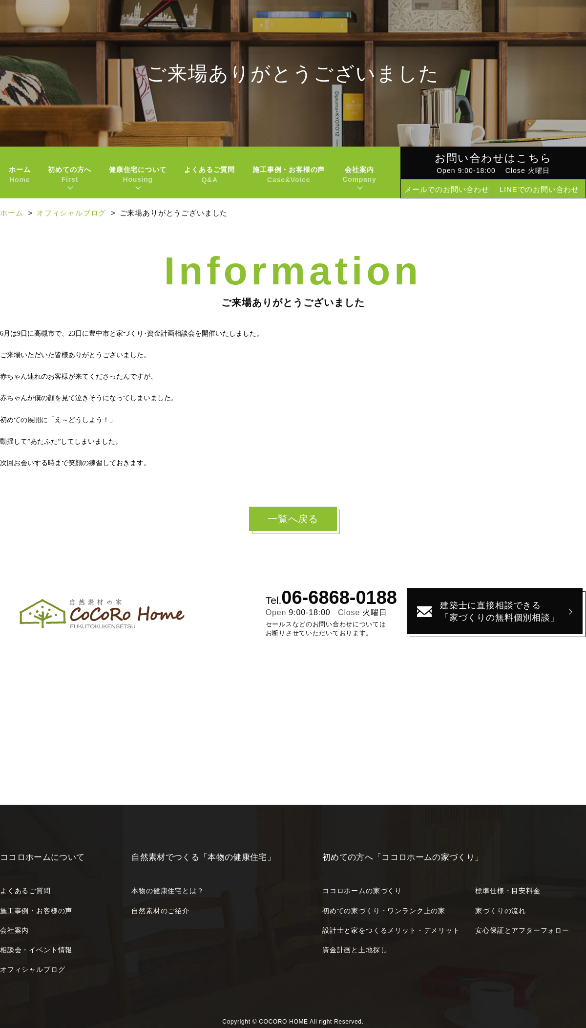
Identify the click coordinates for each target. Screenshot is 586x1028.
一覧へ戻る (293, 519)
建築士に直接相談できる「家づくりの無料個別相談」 (500, 611)
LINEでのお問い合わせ (539, 189)
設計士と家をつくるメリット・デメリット (391, 930)
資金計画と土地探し (354, 950)
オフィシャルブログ (71, 213)
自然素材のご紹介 (160, 911)
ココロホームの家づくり (362, 891)
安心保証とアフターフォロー (522, 930)
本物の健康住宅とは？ (167, 891)
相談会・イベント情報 (36, 950)
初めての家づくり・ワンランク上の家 (383, 911)
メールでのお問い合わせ (446, 189)
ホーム (19, 175)
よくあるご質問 (209, 175)
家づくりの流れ (500, 911)
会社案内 (14, 930)
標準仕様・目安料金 (507, 891)
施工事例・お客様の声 (288, 175)
